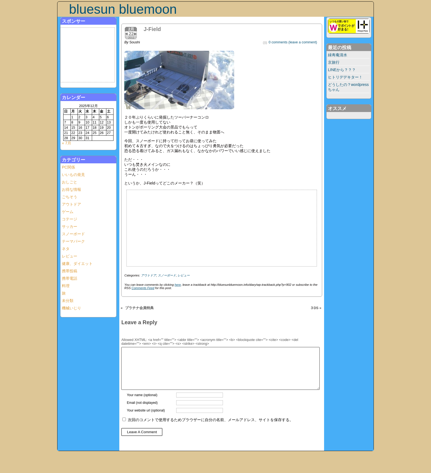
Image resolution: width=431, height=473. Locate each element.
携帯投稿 (69, 271)
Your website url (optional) (146, 419)
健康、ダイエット (77, 263)
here (178, 284)
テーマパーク (73, 241)
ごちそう (69, 197)
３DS (314, 308)
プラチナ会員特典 (139, 308)
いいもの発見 (73, 174)
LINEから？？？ (342, 70)
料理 (66, 286)
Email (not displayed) (142, 411)
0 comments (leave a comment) (293, 42)
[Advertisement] (88, 55)
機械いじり (71, 308)
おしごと (69, 182)
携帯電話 (69, 278)
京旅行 (333, 62)
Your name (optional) (142, 403)
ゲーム (67, 211)
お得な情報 (71, 189)
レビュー (69, 256)
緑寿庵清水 (337, 55)
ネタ (66, 249)
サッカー (69, 226)
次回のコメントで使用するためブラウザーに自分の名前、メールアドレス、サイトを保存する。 (210, 428)
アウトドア (71, 204)
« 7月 (66, 143)
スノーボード (73, 234)
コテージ (69, 219)
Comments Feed (143, 288)
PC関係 (68, 167)
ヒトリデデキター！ (345, 77)
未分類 (67, 300)
